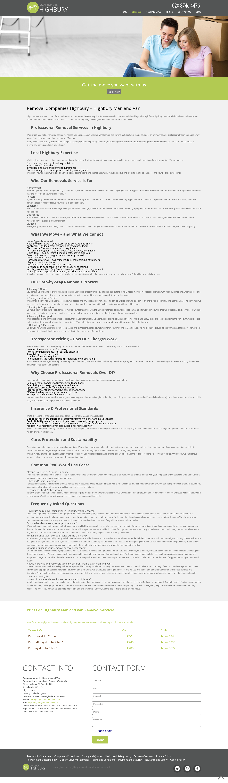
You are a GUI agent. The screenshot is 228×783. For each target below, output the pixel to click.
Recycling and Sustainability (42, 760)
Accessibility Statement (39, 757)
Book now (114, 91)
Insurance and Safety (156, 760)
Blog (198, 11)
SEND (100, 740)
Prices (169, 11)
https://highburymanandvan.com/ (36, 702)
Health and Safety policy (118, 757)
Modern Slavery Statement (74, 760)
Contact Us (184, 11)
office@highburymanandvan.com (38, 699)
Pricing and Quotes (91, 757)
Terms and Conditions (103, 760)
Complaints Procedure (66, 757)
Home (124, 11)
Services (136, 11)
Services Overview (143, 757)
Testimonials (153, 11)
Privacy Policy (163, 757)
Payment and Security (130, 760)
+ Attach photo (103, 731)
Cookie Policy (177, 760)
